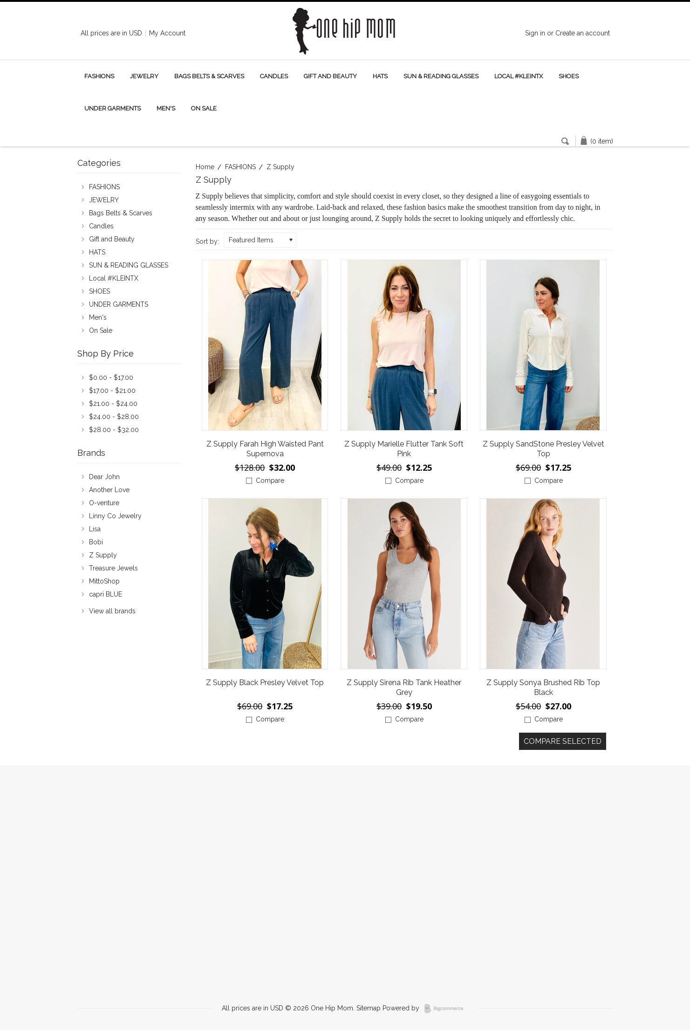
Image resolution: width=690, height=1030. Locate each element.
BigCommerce (446, 1008)
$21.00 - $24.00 (113, 403)
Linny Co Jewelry (115, 516)
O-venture (104, 503)
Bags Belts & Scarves (209, 76)
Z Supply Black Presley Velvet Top (265, 682)
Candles (274, 76)
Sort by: (207, 241)
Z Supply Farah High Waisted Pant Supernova (265, 448)
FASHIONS (99, 76)
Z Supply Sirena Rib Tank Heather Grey (404, 687)
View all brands (112, 611)
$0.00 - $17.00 (111, 377)
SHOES (569, 76)
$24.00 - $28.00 (114, 416)
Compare (270, 480)
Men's (166, 108)
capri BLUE (105, 594)
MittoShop (104, 581)
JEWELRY (144, 76)
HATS (380, 76)
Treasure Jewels (113, 568)
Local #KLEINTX (518, 76)
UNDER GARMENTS (112, 108)
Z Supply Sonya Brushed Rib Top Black (543, 687)
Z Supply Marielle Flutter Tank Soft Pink (404, 448)
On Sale (204, 108)
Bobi (96, 542)
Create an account (582, 33)
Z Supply (103, 555)
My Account (167, 33)
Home (205, 167)
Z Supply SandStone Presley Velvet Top (543, 448)
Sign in (535, 33)
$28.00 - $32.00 (114, 429)
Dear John (104, 477)
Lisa (95, 529)
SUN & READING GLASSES (440, 76)
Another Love (109, 490)
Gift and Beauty (330, 76)
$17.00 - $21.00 (112, 390)
